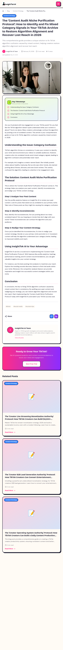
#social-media (18, 306)
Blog (8, 11)
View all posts (19, 338)
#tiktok (8, 306)
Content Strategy (18, 11)
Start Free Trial (31, 364)
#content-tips (30, 306)
